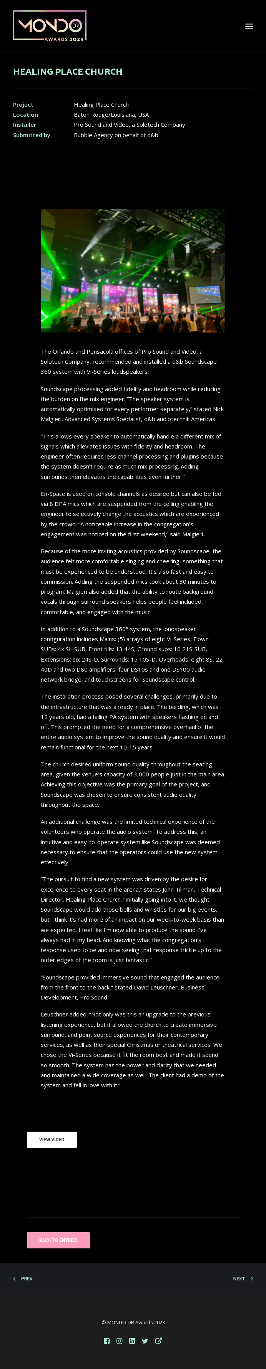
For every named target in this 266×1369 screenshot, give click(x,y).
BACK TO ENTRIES (58, 1240)
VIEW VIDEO (52, 1139)
